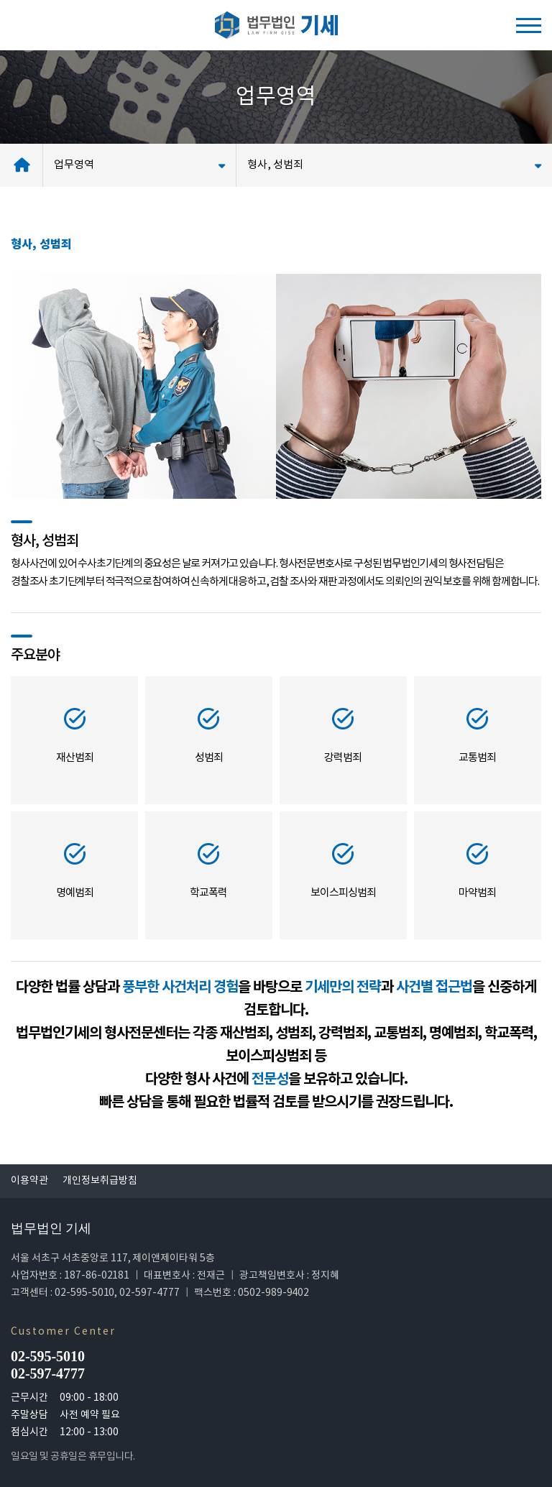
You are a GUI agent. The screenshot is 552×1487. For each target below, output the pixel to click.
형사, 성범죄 (394, 165)
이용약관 (29, 1181)
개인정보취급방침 (100, 1181)
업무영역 (139, 165)
